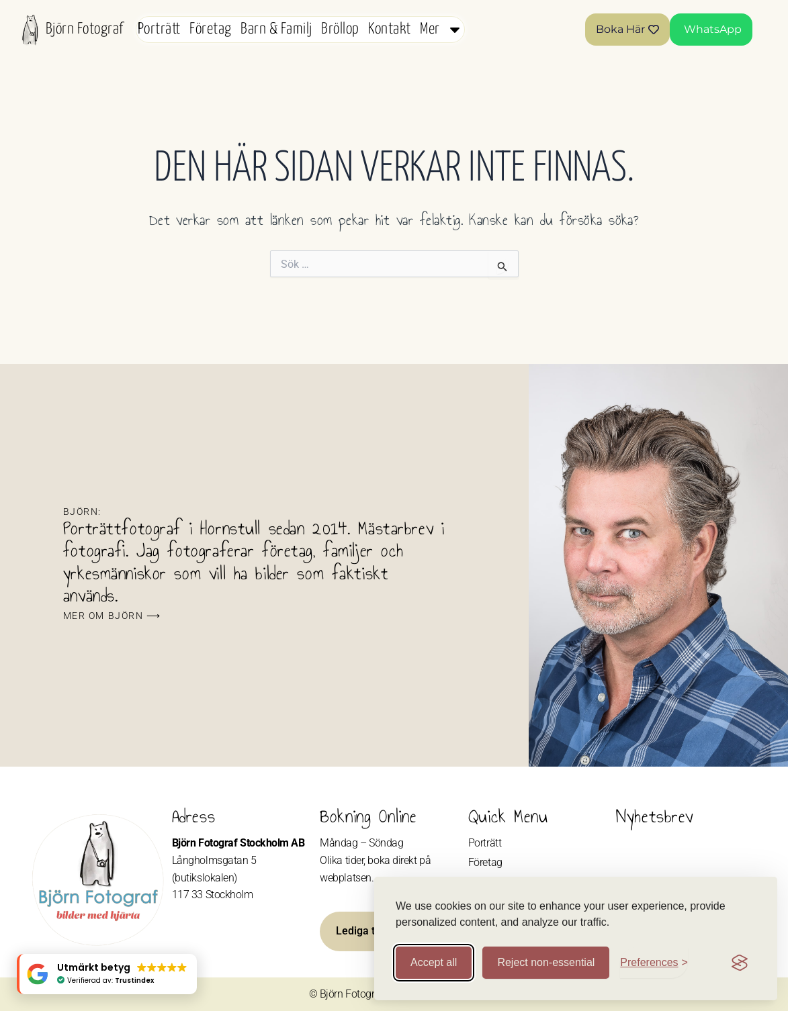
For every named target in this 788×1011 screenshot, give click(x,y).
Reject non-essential (546, 962)
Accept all (433, 962)
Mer (441, 29)
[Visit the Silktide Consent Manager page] (740, 963)
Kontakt (389, 29)
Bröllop (340, 29)
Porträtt (159, 29)
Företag (210, 29)
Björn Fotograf (85, 29)
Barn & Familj (276, 29)
